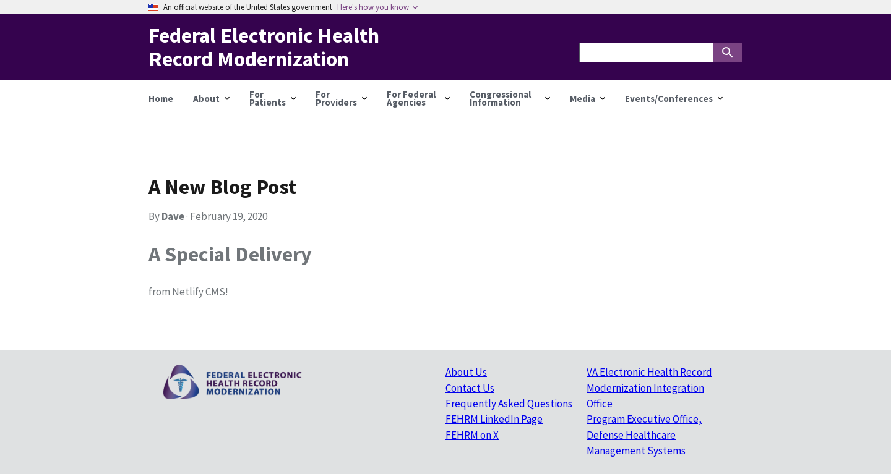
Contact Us (470, 388)
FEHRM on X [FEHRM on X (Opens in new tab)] (472, 435)
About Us (466, 372)
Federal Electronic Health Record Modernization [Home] (263, 46)
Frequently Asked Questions (509, 403)
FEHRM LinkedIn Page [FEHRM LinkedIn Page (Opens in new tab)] (494, 419)
